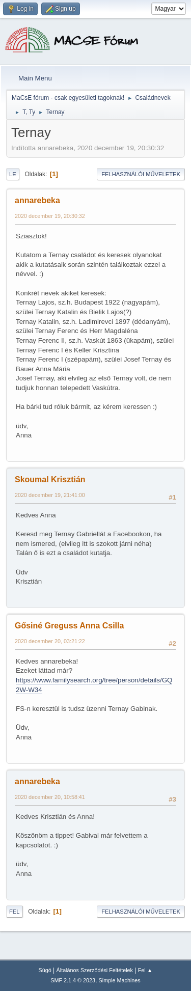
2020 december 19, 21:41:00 (50, 495)
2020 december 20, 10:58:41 (50, 797)
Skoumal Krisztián (50, 479)
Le (12, 174)
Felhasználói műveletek (140, 174)
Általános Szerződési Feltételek (95, 970)
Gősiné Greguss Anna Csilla (69, 625)
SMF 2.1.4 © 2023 (72, 980)
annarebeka (37, 200)
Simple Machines (120, 980)
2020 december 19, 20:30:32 (50, 216)
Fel (14, 912)
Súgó (45, 970)
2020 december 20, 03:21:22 (50, 641)
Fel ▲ (145, 970)
